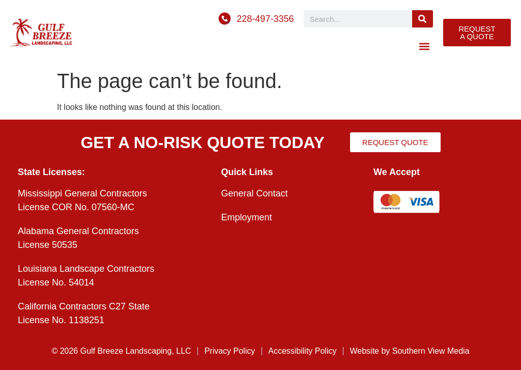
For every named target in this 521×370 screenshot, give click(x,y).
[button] (424, 46)
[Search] (422, 18)
